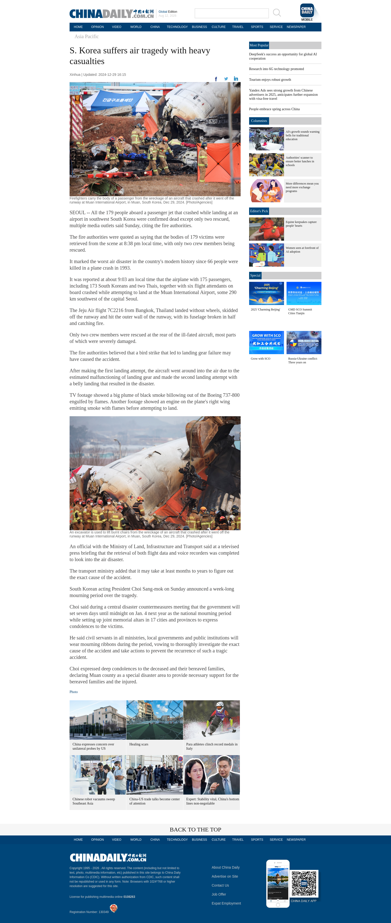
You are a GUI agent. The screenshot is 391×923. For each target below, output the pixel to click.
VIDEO (116, 27)
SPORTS (257, 27)
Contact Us (220, 885)
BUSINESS (199, 27)
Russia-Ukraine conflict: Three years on (303, 360)
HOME (78, 27)
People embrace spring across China (274, 109)
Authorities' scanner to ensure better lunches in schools (300, 161)
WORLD (136, 27)
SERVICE (276, 27)
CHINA (155, 27)
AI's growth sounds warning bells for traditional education (302, 135)
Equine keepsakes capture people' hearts (301, 223)
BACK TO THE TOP (195, 829)
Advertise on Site (225, 876)
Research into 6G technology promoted (276, 69)
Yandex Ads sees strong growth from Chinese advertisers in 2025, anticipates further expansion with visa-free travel (283, 95)
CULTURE (219, 27)
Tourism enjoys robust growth (270, 80)
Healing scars (138, 744)
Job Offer (219, 894)
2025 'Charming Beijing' (265, 309)
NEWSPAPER (295, 27)
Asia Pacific (87, 36)
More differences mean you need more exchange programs (302, 187)
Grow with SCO (260, 358)
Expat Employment (226, 903)
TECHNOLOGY (177, 27)
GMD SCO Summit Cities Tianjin (300, 311)
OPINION (97, 27)
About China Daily (226, 867)
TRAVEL (238, 27)
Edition (168, 11)
